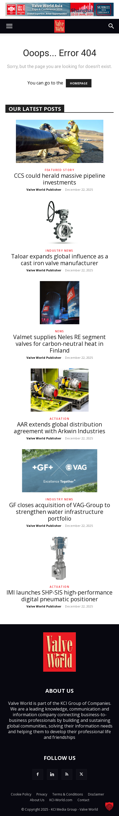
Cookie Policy (21, 794)
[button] (9, 26)
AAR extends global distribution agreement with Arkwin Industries (59, 428)
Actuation (60, 419)
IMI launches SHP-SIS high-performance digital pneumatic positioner (59, 596)
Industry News (59, 250)
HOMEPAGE (78, 83)
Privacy (41, 794)
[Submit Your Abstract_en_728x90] (59, 9)
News (59, 331)
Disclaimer (96, 794)
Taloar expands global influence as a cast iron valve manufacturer (59, 259)
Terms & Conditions (67, 794)
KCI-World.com (60, 800)
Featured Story (59, 170)
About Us (37, 800)
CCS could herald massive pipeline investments (59, 179)
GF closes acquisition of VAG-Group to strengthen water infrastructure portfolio (59, 511)
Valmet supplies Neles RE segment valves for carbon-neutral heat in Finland (59, 343)
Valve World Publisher (43, 189)
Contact (83, 800)
